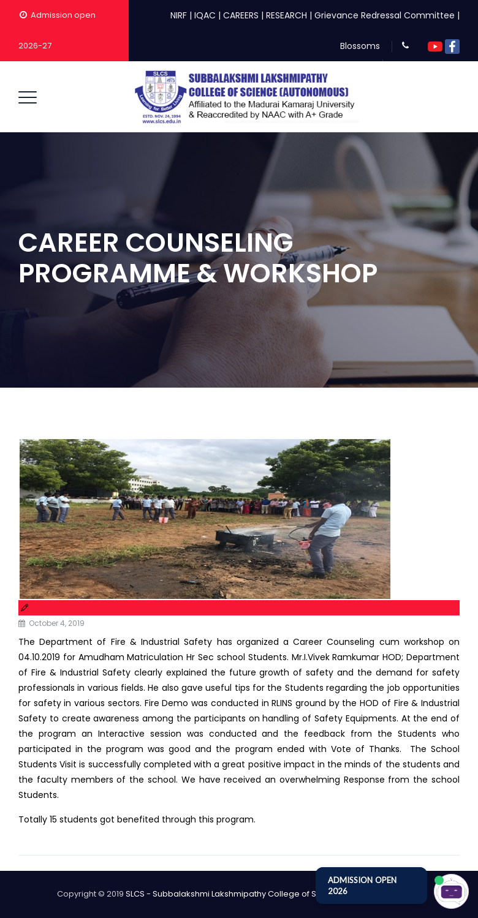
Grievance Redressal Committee (384, 15)
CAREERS (241, 15)
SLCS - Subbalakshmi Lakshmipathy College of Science (235, 894)
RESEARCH (286, 15)
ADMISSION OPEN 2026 (362, 885)
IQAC (205, 15)
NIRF (178, 15)
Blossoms (360, 46)
